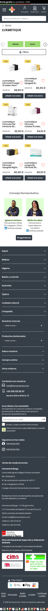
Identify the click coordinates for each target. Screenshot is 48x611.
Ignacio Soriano (13, 220)
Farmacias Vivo (13, 444)
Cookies (31, 595)
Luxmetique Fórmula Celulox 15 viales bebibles (33, 124)
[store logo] (12, 9)
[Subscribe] (44, 419)
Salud (5, 251)
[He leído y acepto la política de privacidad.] (3, 424)
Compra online (9, 360)
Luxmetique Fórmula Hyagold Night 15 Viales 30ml (9, 165)
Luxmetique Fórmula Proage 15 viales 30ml (10, 83)
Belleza (5, 260)
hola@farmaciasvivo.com (17, 386)
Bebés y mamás (10, 277)
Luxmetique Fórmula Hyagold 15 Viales (31, 81)
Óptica (5, 294)
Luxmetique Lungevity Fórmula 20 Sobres (31, 165)
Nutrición (7, 286)
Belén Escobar (35, 220)
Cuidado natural (10, 303)
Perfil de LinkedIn (14, 228)
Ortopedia (7, 311)
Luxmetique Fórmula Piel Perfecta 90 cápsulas (8, 124)
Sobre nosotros (10, 351)
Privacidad (12, 595)
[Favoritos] (35, 9)
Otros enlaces (9, 369)
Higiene (6, 268)
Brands (8, 25)
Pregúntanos (24, 238)
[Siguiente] (45, 44)
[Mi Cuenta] (24, 9)
